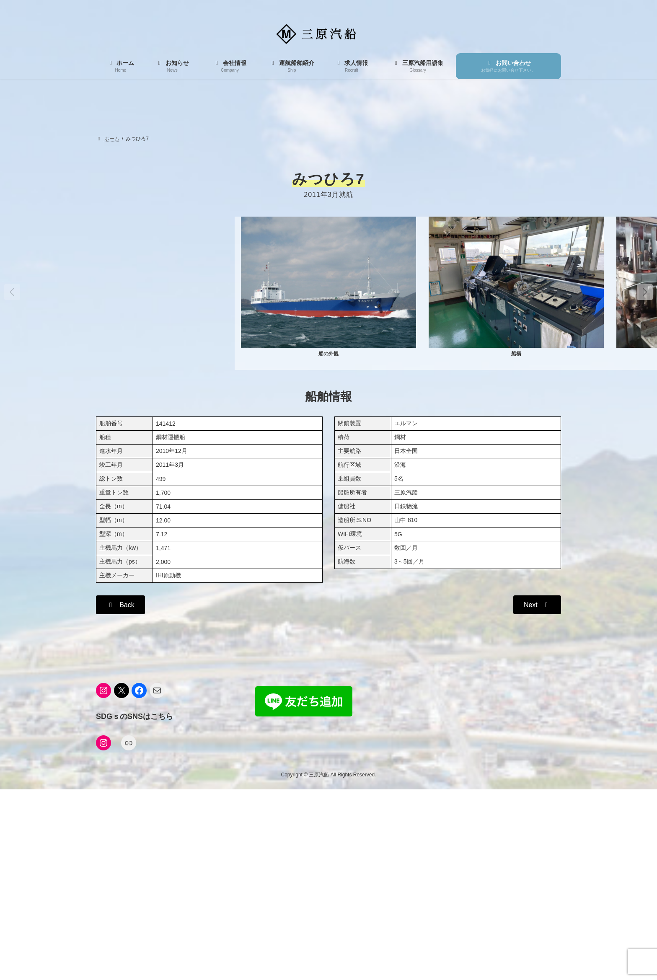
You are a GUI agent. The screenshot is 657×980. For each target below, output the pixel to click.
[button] (645, 292)
